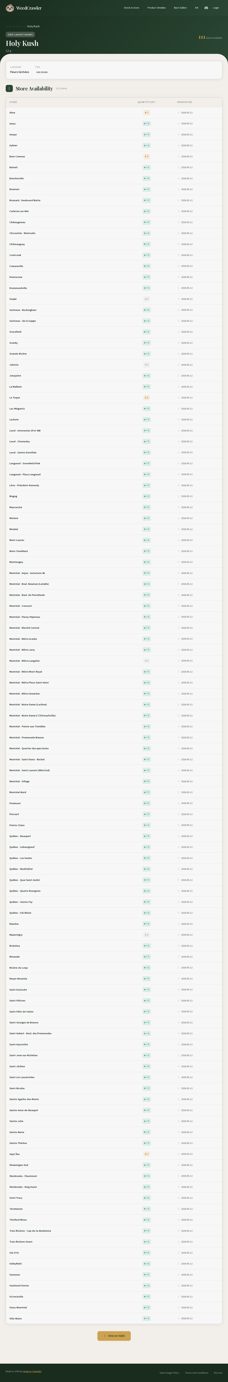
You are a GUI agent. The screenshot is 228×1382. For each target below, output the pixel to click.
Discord (218, 1373)
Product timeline (156, 8)
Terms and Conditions (196, 1373)
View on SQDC (114, 1336)
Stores (19, 26)
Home (9, 26)
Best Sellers (180, 8)
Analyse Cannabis (32, 1371)
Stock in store (131, 8)
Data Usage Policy (169, 1373)
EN (196, 8)
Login (216, 8)
